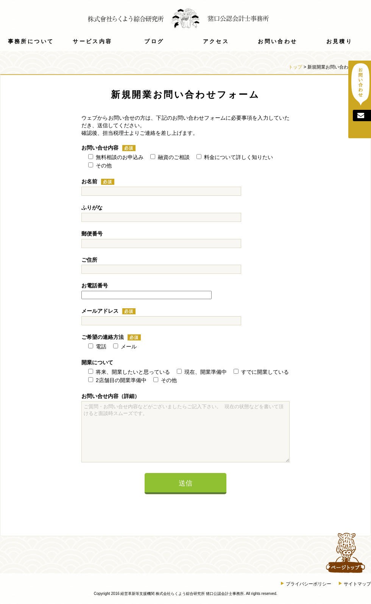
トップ (295, 67)
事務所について (31, 41)
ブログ (154, 41)
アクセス (216, 41)
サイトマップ (355, 584)
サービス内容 (92, 41)
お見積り (339, 41)
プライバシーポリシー (306, 584)
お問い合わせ (277, 41)
